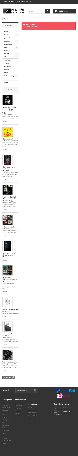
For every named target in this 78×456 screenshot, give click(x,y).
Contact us (18, 408)
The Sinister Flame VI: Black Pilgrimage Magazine (9, 169)
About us (18, 411)
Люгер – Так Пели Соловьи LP (8, 335)
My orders (31, 407)
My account (33, 404)
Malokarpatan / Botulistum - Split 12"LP (10, 140)
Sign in (28, 2)
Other (6, 72)
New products (19, 403)
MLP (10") (7, 50)
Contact (22, 2)
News (6, 31)
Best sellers (19, 405)
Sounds (11, 2)
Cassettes (7, 60)
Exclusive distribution (8, 42)
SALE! (6, 82)
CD (5, 57)
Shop (5, 2)
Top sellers (8, 90)
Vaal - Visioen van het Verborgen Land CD (9, 363)
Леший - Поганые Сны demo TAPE (10, 310)
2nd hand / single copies (9, 77)
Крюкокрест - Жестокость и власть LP (9, 279)
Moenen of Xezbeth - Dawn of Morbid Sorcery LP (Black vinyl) (9, 110)
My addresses (32, 412)
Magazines (7, 66)
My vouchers (32, 418)
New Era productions (8, 36)
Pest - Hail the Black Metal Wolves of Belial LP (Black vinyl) (9, 199)
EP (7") (6, 53)
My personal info (33, 415)
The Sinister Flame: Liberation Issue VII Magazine (9, 255)
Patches (6, 69)
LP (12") (6, 47)
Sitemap (17, 413)
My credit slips (32, 410)
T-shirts (6, 63)
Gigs (16, 2)
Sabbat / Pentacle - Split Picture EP (8, 228)
